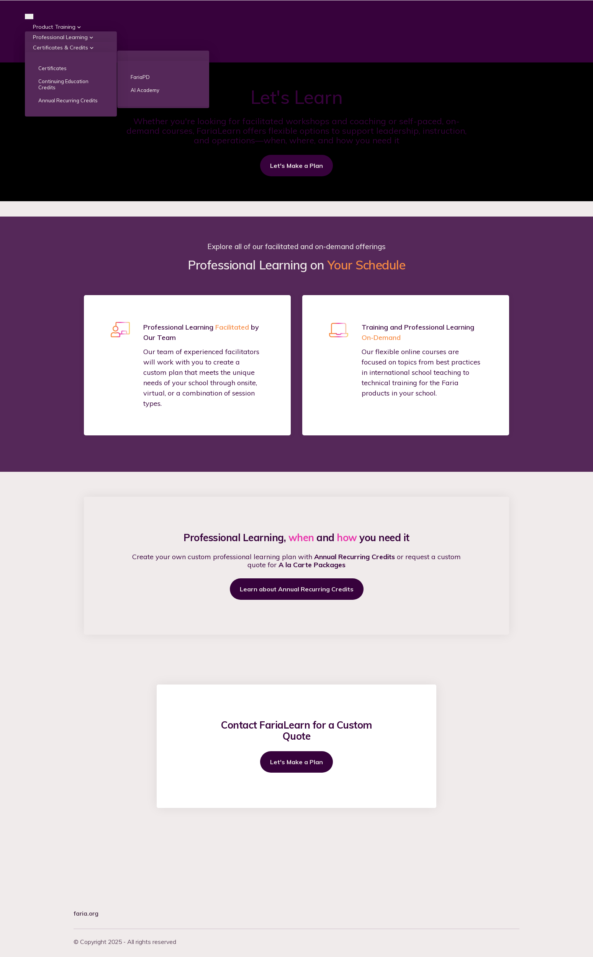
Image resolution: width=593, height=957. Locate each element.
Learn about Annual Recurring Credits (297, 652)
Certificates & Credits (61, 109)
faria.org (86, 913)
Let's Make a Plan (296, 227)
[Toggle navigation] (29, 78)
